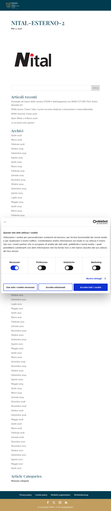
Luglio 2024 (16, 197)
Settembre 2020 (18, 339)
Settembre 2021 (18, 299)
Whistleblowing (81, 495)
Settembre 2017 (18, 455)
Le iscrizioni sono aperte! (22, 123)
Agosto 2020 (17, 344)
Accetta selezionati (55, 287)
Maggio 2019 (17, 384)
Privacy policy (26, 495)
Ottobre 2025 (17, 149)
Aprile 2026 (16, 135)
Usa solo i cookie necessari (20, 287)
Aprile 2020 (16, 353)
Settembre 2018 (18, 415)
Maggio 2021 (17, 308)
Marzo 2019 (16, 393)
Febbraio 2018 (17, 433)
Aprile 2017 (16, 468)
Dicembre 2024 (18, 180)
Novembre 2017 (18, 446)
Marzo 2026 (16, 140)
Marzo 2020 (16, 357)
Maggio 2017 (17, 464)
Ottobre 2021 (17, 295)
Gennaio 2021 (17, 326)
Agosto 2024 (17, 193)
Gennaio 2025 (17, 175)
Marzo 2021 (16, 317)
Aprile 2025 (16, 162)
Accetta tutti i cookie (90, 287)
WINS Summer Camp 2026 (24, 114)
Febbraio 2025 (18, 171)
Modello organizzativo (60, 495)
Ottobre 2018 (17, 410)
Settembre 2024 (18, 188)
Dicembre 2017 (18, 442)
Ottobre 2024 (17, 184)
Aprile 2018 (16, 424)
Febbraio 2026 (18, 144)
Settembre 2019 (18, 375)
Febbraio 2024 (18, 215)
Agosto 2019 (17, 379)
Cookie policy (41, 495)
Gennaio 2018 (17, 437)
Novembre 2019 (18, 366)
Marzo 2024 (16, 211)
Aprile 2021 (16, 313)
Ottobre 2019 (17, 370)
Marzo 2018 (16, 428)
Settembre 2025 (18, 153)
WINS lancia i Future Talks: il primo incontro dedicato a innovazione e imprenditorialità (52, 109)
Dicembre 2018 (18, 401)
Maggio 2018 (17, 419)
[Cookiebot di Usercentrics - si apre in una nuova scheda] (95, 222)
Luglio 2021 (16, 304)
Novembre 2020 (18, 331)
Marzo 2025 (16, 166)
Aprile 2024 (16, 206)
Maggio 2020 (17, 348)
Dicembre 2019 (18, 362)
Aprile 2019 (16, 388)
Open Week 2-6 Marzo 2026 (24, 118)
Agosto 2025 (17, 157)
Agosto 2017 (17, 459)
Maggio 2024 (17, 202)
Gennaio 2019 (17, 397)
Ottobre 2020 (17, 335)
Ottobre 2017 (17, 450)
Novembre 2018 (18, 406)
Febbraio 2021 (17, 322)
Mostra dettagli (94, 278)
